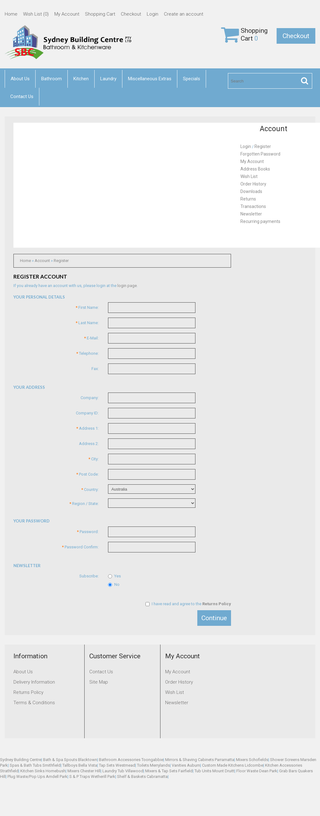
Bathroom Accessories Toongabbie (131, 759)
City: (93, 459)
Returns (248, 198)
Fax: (95, 368)
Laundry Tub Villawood (122, 771)
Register (61, 260)
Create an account (183, 14)
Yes (114, 576)
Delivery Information (34, 682)
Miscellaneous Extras (149, 79)
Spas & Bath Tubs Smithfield (35, 765)
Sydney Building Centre (20, 759)
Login (152, 14)
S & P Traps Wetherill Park (92, 776)
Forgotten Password (260, 153)
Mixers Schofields (252, 759)
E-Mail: (91, 338)
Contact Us (21, 96)
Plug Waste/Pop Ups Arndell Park (37, 776)
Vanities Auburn (186, 765)
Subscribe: (89, 576)
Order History (253, 183)
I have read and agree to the (188, 603)
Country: (90, 489)
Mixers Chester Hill (84, 771)
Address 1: (87, 428)
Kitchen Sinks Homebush (43, 771)
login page (127, 285)
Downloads (251, 191)
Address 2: (89, 443)
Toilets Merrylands (153, 765)
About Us (20, 79)
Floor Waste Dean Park (256, 771)
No (114, 584)
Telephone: (87, 353)
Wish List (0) (36, 14)
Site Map (98, 682)
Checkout (131, 14)
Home (11, 14)
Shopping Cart (100, 14)
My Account (66, 14)
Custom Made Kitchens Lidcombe (232, 765)
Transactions (253, 206)
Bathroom (51, 79)
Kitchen (81, 79)
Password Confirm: (80, 547)
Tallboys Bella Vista (79, 765)
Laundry (108, 79)
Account (42, 260)
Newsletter (251, 213)
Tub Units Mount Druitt (214, 771)
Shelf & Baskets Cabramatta (142, 776)
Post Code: (87, 474)
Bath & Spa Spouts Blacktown (70, 759)
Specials (191, 79)
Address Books (255, 168)
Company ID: (87, 413)
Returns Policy (28, 692)
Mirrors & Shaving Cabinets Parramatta (199, 759)
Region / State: (84, 503)
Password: (88, 531)
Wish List (249, 176)
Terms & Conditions (34, 702)
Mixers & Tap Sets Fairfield (169, 771)
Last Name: (87, 322)
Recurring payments (260, 221)
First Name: (87, 307)
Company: (90, 397)
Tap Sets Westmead (117, 765)
